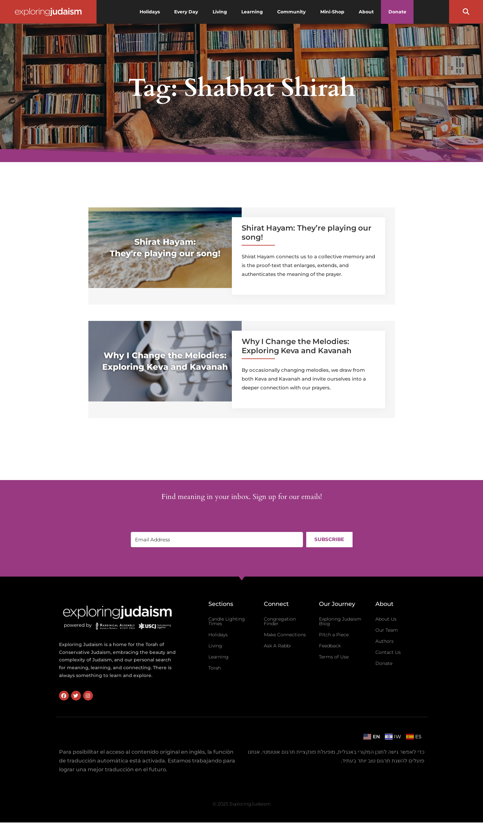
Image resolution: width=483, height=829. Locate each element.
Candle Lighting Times (226, 621)
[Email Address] (217, 539)
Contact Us (388, 652)
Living (215, 646)
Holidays (218, 635)
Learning (218, 657)
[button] (466, 11)
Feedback (330, 646)
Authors (384, 641)
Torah (214, 668)
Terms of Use (334, 657)
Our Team (386, 630)
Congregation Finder (280, 621)
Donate (383, 663)
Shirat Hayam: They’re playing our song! (307, 232)
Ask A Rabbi (277, 646)
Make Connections (285, 635)
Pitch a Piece (334, 635)
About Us (386, 619)
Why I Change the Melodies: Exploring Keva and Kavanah (297, 346)
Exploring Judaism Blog (340, 621)
